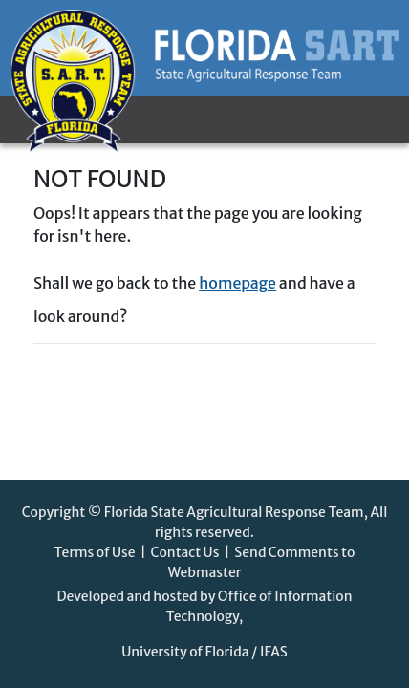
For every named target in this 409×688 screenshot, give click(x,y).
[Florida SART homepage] (205, 48)
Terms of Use (95, 552)
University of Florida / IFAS (204, 651)
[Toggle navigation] (85, 119)
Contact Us (184, 552)
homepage (237, 282)
